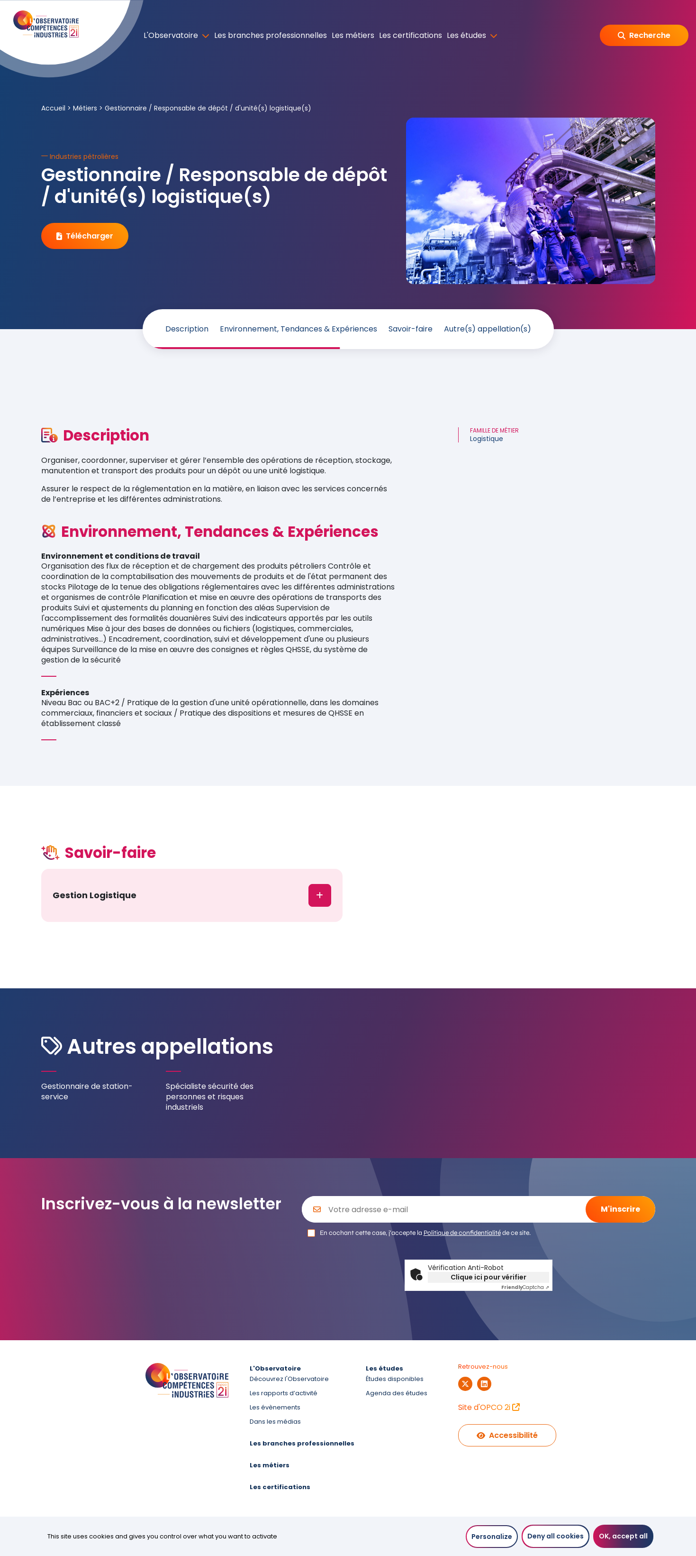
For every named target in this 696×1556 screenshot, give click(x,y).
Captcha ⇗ (525, 1287)
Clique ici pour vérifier (488, 1277)
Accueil (53, 108)
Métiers (85, 108)
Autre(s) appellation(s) (487, 329)
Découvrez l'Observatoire (289, 1378)
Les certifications (410, 35)
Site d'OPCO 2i (489, 1407)
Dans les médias (275, 1421)
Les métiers (353, 35)
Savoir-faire (411, 329)
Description (186, 329)
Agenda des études (396, 1393)
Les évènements (275, 1407)
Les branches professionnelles (270, 35)
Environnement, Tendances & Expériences (298, 329)
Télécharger (84, 235)
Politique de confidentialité (462, 1233)
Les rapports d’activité (283, 1393)
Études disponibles (395, 1378)
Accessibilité (507, 1435)
